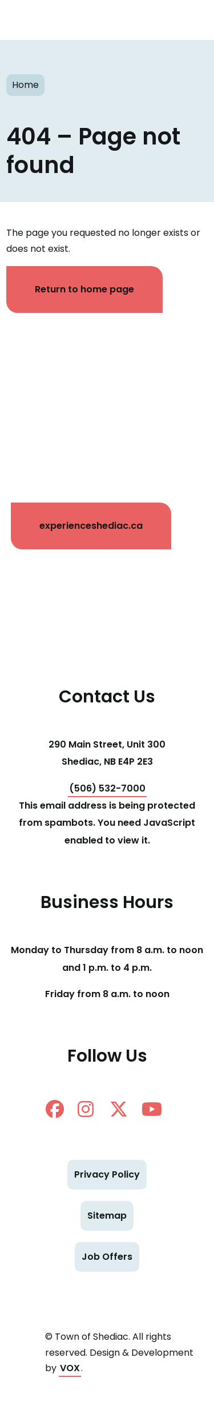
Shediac (42, 20)
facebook (55, 1109)
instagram (86, 1109)
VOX (70, 1368)
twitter (119, 1109)
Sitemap (107, 1215)
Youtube (152, 1109)
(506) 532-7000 (107, 788)
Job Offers (107, 1256)
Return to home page (84, 289)
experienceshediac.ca (91, 525)
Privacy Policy (107, 1174)
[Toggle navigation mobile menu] (185, 20)
